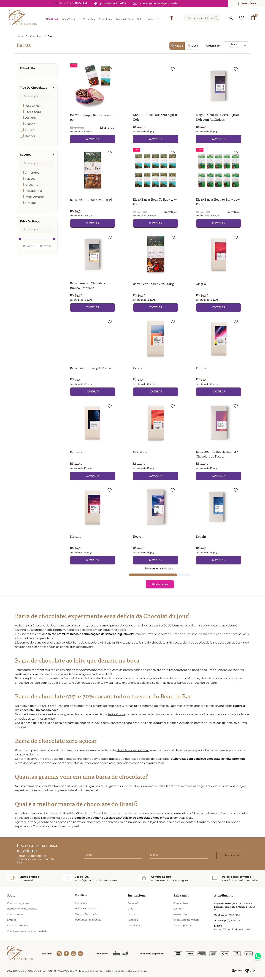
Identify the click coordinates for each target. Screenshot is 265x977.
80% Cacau (33, 112)
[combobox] (202, 18)
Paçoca (30, 178)
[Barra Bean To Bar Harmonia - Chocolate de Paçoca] (218, 440)
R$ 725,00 (46, 246)
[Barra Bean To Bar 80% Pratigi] (92, 188)
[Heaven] (155, 524)
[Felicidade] (155, 440)
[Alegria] (218, 272)
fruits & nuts (116, 714)
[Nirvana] (92, 524)
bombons (233, 822)
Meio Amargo (35, 196)
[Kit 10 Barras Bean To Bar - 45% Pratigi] (155, 188)
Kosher (30, 136)
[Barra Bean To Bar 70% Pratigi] (155, 272)
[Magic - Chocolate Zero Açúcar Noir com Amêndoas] (218, 103)
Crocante (31, 184)
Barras (51, 36)
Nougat (30, 202)
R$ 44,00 (28, 246)
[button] (231, 18)
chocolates (67, 646)
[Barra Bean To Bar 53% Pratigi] (92, 356)
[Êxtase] (155, 356)
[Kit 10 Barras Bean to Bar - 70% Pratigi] (218, 188)
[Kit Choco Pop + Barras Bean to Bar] (92, 103)
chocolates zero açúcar (133, 750)
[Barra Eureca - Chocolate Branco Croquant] (92, 272)
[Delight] (218, 524)
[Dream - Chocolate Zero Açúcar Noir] (155, 103)
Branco (30, 124)
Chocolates (36, 36)
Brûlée (30, 130)
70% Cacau (33, 105)
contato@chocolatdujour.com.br (159, 3)
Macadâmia (33, 190)
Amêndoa (32, 172)
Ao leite (30, 118)
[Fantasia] (92, 440)
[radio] (177, 46)
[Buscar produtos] (216, 17)
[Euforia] (218, 356)
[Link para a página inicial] (20, 36)
